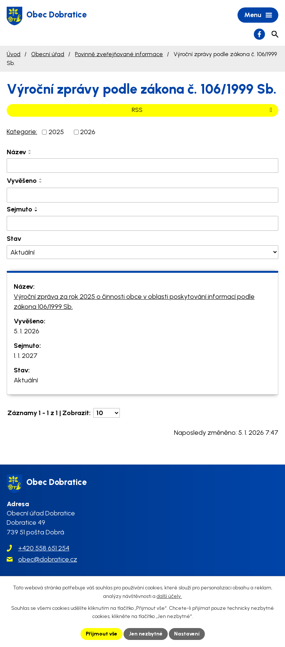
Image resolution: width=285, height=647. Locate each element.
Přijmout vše (101, 634)
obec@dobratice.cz (47, 559)
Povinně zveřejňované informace (119, 54)
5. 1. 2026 (26, 331)
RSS (203, 109)
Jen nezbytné (146, 634)
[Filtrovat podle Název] (142, 165)
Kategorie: (22, 131)
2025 (56, 132)
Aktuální (26, 380)
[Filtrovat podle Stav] (142, 252)
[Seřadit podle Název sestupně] (30, 153)
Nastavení (187, 634)
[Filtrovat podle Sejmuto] (142, 223)
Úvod (13, 54)
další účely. (169, 596)
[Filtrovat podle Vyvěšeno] (142, 195)
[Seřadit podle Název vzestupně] (30, 150)
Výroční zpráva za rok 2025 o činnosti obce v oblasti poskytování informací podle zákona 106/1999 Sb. (134, 301)
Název (16, 152)
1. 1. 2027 (25, 356)
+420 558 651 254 (43, 548)
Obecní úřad (47, 54)
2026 (87, 132)
